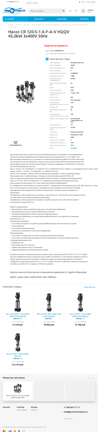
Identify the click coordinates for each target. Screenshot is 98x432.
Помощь (20, 407)
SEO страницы (22, 410)
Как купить (39, 19)
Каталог (10, 19)
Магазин (6, 407)
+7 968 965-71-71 (12, 1)
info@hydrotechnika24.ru (76, 412)
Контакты (84, 19)
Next (93, 378)
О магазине (62, 19)
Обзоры (34, 410)
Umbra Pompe (36, 277)
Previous (89, 378)
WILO (45, 277)
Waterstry (52, 277)
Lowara (20, 277)
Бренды (34, 407)
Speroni (13, 277)
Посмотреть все (89, 287)
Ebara (26, 277)
